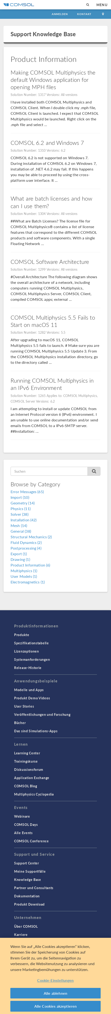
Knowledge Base (27, 879)
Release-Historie (28, 667)
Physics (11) (21, 508)
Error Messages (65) (27, 491)
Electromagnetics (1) (28, 582)
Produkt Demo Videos (32, 698)
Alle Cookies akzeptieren (55, 1006)
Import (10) (20, 497)
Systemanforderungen (32, 659)
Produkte (21, 634)
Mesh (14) (19, 525)
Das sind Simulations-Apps (36, 731)
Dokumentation (27, 896)
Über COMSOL (26, 926)
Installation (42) (24, 520)
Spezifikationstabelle (31, 643)
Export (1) (19, 553)
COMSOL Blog (25, 786)
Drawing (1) (20, 559)
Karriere (21, 934)
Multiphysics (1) (24, 570)
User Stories (24, 706)
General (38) (21, 531)
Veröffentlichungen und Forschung (42, 714)
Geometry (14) (23, 503)
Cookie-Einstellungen (55, 980)
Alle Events (23, 832)
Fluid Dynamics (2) (26, 542)
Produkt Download (29, 904)
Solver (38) (19, 514)
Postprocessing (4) (26, 548)
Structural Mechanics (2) (31, 536)
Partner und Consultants (33, 887)
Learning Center (27, 753)
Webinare (22, 816)
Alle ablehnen (55, 993)
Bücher (20, 722)
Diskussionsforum (28, 769)
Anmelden (60, 14)
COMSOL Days (26, 824)
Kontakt (84, 14)
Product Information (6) (30, 565)
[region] (55, 976)
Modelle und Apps (29, 689)
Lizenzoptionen (26, 651)
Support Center (26, 863)
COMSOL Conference (31, 841)
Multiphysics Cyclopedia (34, 794)
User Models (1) (24, 576)
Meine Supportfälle (30, 871)
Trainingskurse (26, 761)
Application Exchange (31, 777)
